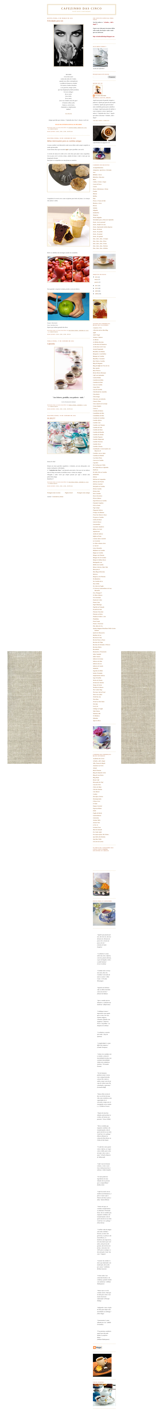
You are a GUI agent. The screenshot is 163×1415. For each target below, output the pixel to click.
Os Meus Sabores (97, 595)
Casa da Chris (97, 784)
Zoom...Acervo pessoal (99, 222)
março (96, 279)
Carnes (95, 186)
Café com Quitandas (98, 375)
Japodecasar (96, 531)
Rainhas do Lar (97, 635)
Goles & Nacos (97, 522)
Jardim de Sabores (98, 534)
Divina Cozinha (97, 489)
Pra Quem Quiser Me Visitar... (101, 834)
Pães (94, 198)
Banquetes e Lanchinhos (99, 354)
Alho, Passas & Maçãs (99, 763)
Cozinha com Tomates (99, 425)
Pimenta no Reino (98, 614)
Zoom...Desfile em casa (99, 224)
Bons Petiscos (97, 370)
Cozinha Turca (97, 444)
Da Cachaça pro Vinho (99, 465)
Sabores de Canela (98, 666)
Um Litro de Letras (98, 841)
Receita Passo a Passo (99, 640)
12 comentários (53, 406)
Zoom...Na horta (97, 229)
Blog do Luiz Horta (98, 775)
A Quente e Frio (97, 328)
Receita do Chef (97, 637)
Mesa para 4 (96, 569)
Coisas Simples (97, 406)
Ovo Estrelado (97, 597)
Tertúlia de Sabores (98, 687)
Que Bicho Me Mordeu (99, 837)
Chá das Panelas (97, 789)
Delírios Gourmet (97, 484)
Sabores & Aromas (98, 659)
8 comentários (52, 483)
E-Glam (95, 803)
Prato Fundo (96, 621)
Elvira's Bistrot (97, 498)
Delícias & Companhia (99, 479)
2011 (96, 285)
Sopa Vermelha (97, 678)
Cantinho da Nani (98, 382)
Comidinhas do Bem (98, 415)
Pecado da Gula (97, 609)
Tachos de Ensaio (97, 680)
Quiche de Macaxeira (99, 633)
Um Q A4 (95, 706)
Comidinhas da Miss (98, 413)
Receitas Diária (97, 647)
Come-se (95, 408)
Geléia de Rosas (97, 519)
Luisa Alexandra (97, 548)
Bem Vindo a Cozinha (99, 361)
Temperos (95, 215)
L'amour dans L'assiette (99, 538)
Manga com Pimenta (98, 555)
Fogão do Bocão (97, 813)
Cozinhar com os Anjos (99, 453)
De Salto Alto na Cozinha (100, 472)
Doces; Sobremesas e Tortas (100, 189)
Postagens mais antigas (83, 493)
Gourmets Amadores (98, 527)
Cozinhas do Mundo (98, 455)
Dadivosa (95, 470)
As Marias (96, 339)
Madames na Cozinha (99, 550)
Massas (95, 193)
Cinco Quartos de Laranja (100, 403)
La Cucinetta (96, 541)
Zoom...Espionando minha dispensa (102, 227)
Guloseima (96, 818)
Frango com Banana (98, 512)
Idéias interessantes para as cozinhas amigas (64, 141)
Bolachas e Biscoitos (98, 177)
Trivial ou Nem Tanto (98, 701)
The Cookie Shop (97, 690)
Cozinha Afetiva (97, 420)
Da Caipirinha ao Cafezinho (100, 467)
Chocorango (96, 396)
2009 (96, 291)
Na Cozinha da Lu (98, 581)
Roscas (95, 205)
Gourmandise (96, 524)
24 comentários (53, 129)
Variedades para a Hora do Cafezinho (103, 220)
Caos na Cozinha (97, 385)
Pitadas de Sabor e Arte (99, 616)
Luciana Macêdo (100, 95)
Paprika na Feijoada (98, 607)
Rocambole (96, 649)
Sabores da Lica (97, 663)
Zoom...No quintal (98, 236)
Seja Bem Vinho (97, 839)
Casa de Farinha (97, 389)
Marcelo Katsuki (97, 829)
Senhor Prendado (97, 673)
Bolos (94, 179)
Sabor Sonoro (96, 656)
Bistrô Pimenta (97, 770)
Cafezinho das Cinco (81, 8)
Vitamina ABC (97, 713)
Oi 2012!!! (51, 418)
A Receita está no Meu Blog (100, 330)
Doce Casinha (97, 493)
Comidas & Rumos (98, 411)
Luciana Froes (97, 827)
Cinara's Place (97, 401)
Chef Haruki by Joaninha (100, 392)
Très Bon (95, 704)
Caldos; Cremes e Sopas (99, 182)
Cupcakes (95, 462)
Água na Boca (97, 720)
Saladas (95, 208)
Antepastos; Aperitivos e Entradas (102, 170)
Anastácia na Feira (98, 765)
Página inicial (69, 493)
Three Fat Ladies (97, 694)
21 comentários (53, 332)
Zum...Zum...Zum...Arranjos (100, 239)
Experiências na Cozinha (100, 500)
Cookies (95, 794)
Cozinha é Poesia (97, 446)
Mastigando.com (97, 562)
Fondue (95, 191)
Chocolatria (96, 394)
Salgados (95, 210)
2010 (96, 288)
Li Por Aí (95, 825)
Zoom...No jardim (97, 231)
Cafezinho (51, 344)
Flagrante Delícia (98, 510)
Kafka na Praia (97, 536)
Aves (94, 172)
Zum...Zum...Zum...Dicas (63, 334)
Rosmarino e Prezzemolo (99, 652)
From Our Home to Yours (100, 515)
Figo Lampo (96, 508)
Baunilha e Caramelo (99, 358)
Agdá (94, 332)
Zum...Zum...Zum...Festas (100, 243)
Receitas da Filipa (98, 642)
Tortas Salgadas (97, 217)
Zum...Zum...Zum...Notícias (64, 131)
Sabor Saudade (97, 654)
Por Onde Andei (97, 832)
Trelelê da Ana (97, 697)
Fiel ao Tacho (96, 505)
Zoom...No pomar (97, 234)
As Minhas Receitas (98, 342)
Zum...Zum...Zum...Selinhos (100, 248)
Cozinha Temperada (98, 439)
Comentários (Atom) (57, 496)
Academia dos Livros (98, 758)
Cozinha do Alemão (98, 434)
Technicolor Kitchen (98, 682)
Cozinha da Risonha (98, 432)
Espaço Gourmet (97, 806)
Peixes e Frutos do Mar (99, 201)
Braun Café (96, 780)
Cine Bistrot (96, 791)
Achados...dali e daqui (99, 761)
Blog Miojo (96, 777)
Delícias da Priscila (98, 481)
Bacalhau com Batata (99, 351)
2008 (96, 293)
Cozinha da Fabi (97, 427)
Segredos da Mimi (98, 671)
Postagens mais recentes (53, 493)
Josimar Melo (96, 820)
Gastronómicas (97, 815)
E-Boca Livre (96, 801)
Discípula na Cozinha (99, 486)
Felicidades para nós (55, 21)
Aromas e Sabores (98, 337)
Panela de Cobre (97, 600)
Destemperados (97, 799)
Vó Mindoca (96, 716)
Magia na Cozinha (98, 553)
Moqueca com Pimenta (99, 576)
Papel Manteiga (97, 604)
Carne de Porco (97, 184)
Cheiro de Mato (97, 787)
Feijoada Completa (98, 503)
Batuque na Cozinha (98, 356)
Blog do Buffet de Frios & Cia (101, 366)
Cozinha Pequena (97, 437)
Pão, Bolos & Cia (97, 626)
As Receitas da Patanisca (100, 344)
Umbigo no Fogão (98, 708)
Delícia (95, 477)
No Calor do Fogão (98, 586)
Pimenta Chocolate (98, 612)
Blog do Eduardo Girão (99, 773)
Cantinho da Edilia (98, 380)
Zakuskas (95, 718)
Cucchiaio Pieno (97, 458)
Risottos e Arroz (97, 203)
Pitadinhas (96, 619)
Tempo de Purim (97, 685)
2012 (96, 277)
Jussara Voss (96, 822)
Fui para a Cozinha (98, 517)
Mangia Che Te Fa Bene (99, 557)
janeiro (97, 282)
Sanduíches (96, 212)
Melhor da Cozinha (98, 564)
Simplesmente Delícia (99, 675)
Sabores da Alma (97, 661)
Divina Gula (96, 491)
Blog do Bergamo (97, 363)
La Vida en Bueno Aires (99, 543)
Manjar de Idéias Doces (99, 560)
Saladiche (95, 668)
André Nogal (96, 335)
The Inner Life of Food (99, 692)
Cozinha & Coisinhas (99, 418)
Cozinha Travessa (98, 441)
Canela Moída (97, 377)
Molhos (95, 196)
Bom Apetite (96, 368)
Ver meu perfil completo (101, 120)
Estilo (94, 810)
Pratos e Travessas (98, 623)
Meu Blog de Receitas (99, 572)
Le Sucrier (96, 546)
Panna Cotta (96, 602)
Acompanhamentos (98, 167)
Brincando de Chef (98, 782)
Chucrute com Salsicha (99, 399)
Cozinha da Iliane (98, 430)
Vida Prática (96, 711)
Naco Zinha (96, 583)
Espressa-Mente (97, 808)
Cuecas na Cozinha (98, 460)
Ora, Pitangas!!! (97, 593)
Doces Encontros (97, 496)
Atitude (95, 768)
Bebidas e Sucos (97, 174)
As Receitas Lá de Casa (99, 347)
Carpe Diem (96, 387)
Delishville (96, 474)
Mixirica (95, 574)
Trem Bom (95, 699)
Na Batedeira (96, 579)
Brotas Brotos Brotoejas (99, 373)
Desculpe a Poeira (98, 796)
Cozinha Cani (96, 422)
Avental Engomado (98, 349)
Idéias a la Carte (97, 529)
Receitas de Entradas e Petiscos (101, 644)
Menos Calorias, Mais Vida (100, 567)
